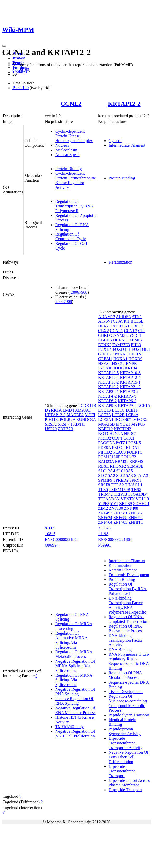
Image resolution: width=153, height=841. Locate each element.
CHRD (104, 335)
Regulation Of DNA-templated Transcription (128, 619)
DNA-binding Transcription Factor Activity (126, 640)
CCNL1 (116, 330)
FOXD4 (105, 349)
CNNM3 (118, 335)
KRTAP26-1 (108, 391)
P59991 (104, 545)
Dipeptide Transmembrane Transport (122, 771)
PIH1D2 (52, 419)
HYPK (131, 363)
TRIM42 (105, 494)
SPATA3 (141, 475)
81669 (50, 528)
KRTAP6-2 (107, 401)
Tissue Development (126, 691)
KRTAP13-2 (108, 382)
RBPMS (136, 461)
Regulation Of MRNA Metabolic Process (73, 654)
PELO (117, 447)
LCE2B (118, 415)
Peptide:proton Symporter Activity (125, 731)
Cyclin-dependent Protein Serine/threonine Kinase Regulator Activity (75, 180)
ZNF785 (120, 522)
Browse (18, 58)
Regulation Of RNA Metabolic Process (125, 675)
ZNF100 (116, 508)
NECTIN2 (122, 429)
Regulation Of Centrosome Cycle (70, 236)
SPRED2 (120, 480)
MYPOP (138, 424)
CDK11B (88, 405)
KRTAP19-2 (108, 387)
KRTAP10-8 (130, 373)
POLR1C (134, 452)
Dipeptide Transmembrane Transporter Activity (125, 743)
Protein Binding (68, 168)
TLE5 (103, 489)
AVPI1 (124, 321)
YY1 (114, 503)
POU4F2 (128, 457)
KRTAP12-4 (130, 377)
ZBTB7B (65, 429)
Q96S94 (51, 545)
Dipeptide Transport (125, 790)
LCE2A (104, 415)
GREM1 (105, 358)
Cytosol (115, 140)
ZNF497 (105, 513)
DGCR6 (105, 340)
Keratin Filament (123, 570)
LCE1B (104, 410)
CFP (141, 330)
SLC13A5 (124, 471)
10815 (50, 533)
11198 (103, 533)
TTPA (103, 499)
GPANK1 (120, 354)
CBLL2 (136, 326)
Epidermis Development (129, 575)
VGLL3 (142, 499)
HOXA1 (120, 358)
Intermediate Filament (127, 145)
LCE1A (143, 405)
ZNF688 (120, 517)
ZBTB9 (125, 503)
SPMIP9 (105, 480)
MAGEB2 (75, 415)
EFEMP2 (135, 340)
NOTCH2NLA (110, 433)
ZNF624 (105, 517)
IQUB (119, 368)
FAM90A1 (82, 410)
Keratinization (120, 262)
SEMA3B (135, 466)
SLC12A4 (106, 471)
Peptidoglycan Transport (129, 715)
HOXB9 (135, 358)
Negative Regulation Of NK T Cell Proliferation (75, 733)
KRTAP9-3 (107, 405)
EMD (67, 410)
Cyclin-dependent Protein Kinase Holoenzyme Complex (74, 136)
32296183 (20, 69)
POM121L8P (109, 457)
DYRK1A (53, 410)
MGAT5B (106, 424)
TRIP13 (120, 494)
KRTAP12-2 (124, 103)
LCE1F (132, 410)
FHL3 (136, 344)
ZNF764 (105, 522)
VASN (114, 499)
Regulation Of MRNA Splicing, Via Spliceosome (73, 680)
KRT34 (131, 368)
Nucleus (62, 145)
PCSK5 (134, 443)
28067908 (79, 292)
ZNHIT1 (135, 522)
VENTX (128, 499)
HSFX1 (104, 363)
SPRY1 (135, 480)
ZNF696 (135, 517)
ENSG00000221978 (62, 539)
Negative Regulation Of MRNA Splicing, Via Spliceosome (75, 666)
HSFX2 (118, 363)
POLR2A (67, 419)
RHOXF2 (118, 466)
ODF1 (117, 438)
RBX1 (103, 466)
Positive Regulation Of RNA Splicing (74, 700)
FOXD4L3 (141, 349)
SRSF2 (51, 424)
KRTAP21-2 (130, 387)
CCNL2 (71, 103)
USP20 (51, 429)
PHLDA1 (131, 447)
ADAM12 (106, 316)
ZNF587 (135, 513)
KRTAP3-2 (129, 391)
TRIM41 (77, 424)
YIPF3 (103, 503)
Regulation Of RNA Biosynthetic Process (126, 628)
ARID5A (123, 316)
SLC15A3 (124, 475)
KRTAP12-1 (108, 377)
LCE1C (118, 410)
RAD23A (106, 461)
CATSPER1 (119, 326)
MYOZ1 (123, 424)
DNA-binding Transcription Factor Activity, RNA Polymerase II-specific (127, 605)
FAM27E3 (121, 344)
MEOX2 (140, 419)
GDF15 (104, 354)
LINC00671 (122, 419)
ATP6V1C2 (108, 321)
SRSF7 (63, 424)
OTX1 (129, 438)
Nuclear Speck (67, 154)
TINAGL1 (134, 485)
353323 (104, 528)
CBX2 (103, 330)
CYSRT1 (134, 335)
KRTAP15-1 (130, 382)
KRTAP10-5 (108, 373)
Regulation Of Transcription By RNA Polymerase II (74, 206)
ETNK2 (104, 344)
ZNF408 (131, 508)
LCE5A (104, 419)
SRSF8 (104, 485)
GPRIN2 (136, 354)
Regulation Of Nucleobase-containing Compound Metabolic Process (128, 703)
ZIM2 (103, 508)
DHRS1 (119, 340)
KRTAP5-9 (127, 396)
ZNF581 (120, 513)
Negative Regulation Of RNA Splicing (75, 691)
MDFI (90, 415)
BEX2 (103, 326)
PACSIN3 (106, 443)
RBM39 (121, 461)
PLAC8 (119, 452)
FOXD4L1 (122, 349)
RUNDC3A (86, 419)
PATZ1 (121, 443)
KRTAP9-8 (127, 405)
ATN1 (137, 316)
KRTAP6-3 (127, 401)
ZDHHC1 (141, 503)
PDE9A (104, 447)
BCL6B (137, 321)
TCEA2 (117, 485)
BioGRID (20, 87)
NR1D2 (104, 438)
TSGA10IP (137, 494)
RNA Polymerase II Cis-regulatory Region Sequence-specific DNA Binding (129, 661)
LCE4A (132, 415)
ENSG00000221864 (115, 539)
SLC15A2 (106, 475)
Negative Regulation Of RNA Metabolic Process (75, 710)
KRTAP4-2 (107, 396)
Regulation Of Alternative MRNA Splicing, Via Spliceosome (71, 640)
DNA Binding (120, 649)
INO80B (105, 368)
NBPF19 (105, 429)
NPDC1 (130, 433)
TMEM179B (119, 489)
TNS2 (136, 489)
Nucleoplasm (66, 150)
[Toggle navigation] (4, 46)
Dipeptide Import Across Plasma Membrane (129, 782)
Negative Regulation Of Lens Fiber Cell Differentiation (128, 757)
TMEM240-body (69, 726)
